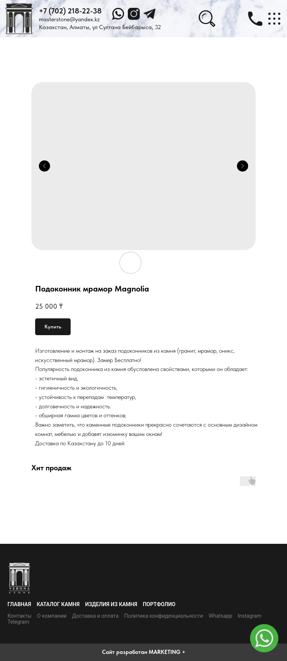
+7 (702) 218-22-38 (70, 10)
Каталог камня (58, 604)
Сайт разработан (124, 652)
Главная (19, 604)
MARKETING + (167, 652)
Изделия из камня (111, 604)
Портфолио (159, 604)
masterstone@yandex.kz (69, 19)
